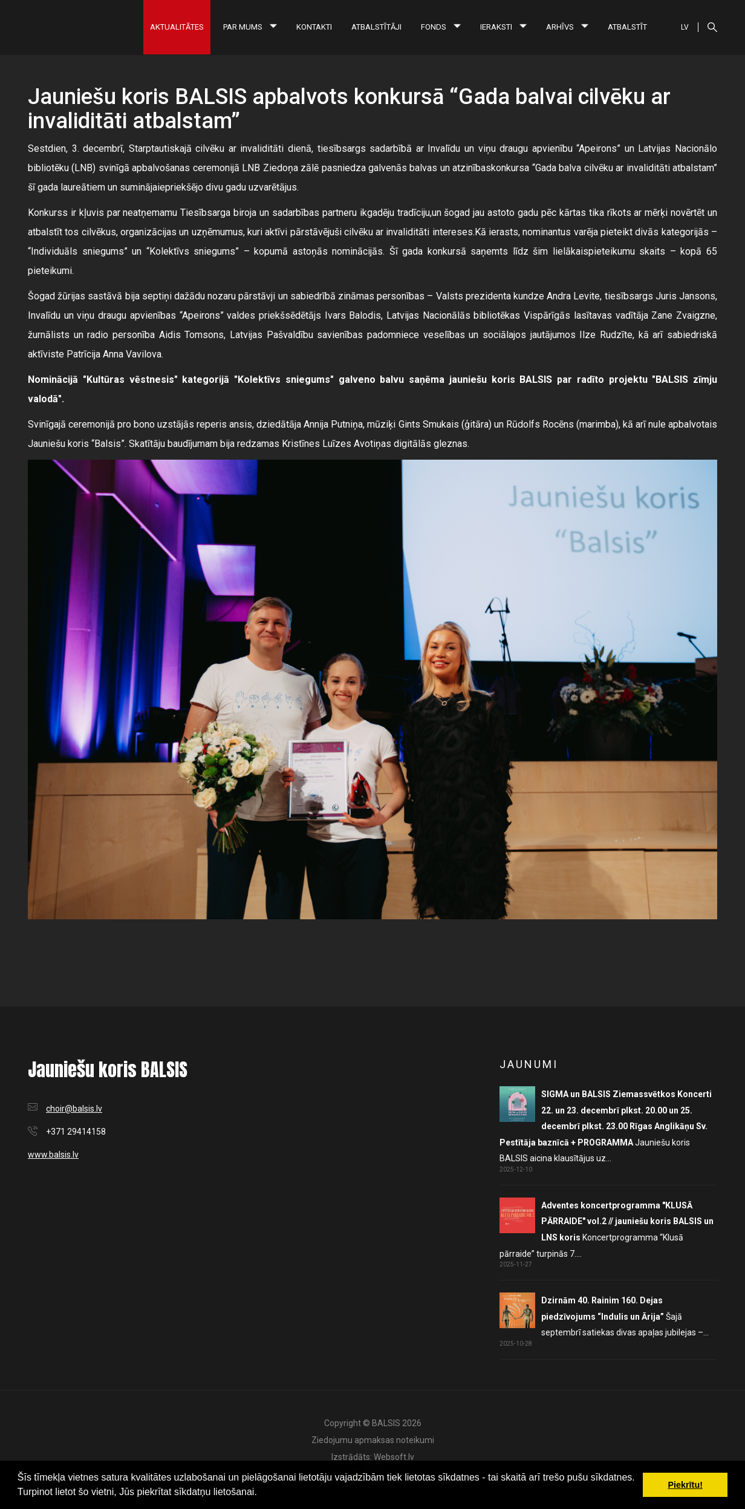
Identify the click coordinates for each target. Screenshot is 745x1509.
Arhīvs (567, 26)
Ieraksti (503, 26)
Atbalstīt (627, 26)
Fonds (441, 26)
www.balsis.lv (53, 1154)
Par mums (250, 26)
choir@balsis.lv (74, 1108)
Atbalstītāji (376, 26)
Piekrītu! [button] (685, 1485)
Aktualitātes (177, 26)
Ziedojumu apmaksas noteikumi (372, 1440)
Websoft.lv (394, 1457)
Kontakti (314, 26)
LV (685, 27)
